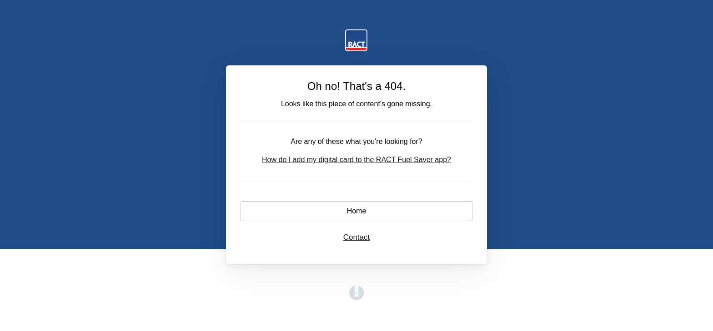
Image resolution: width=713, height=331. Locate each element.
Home (357, 211)
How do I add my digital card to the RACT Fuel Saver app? (356, 159)
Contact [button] (356, 237)
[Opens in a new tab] (356, 297)
